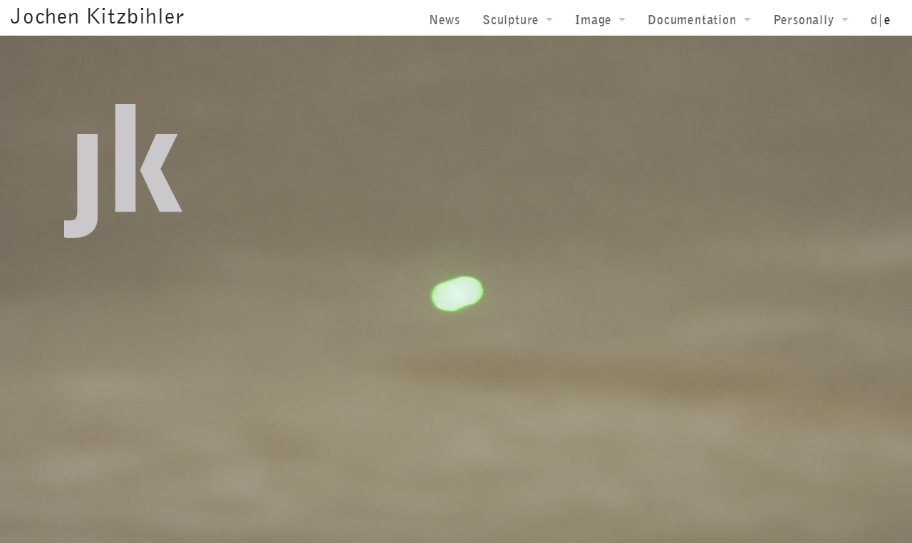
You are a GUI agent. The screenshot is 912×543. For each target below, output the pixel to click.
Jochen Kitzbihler (98, 15)
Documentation (692, 20)
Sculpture (510, 20)
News (444, 20)
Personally (803, 20)
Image (593, 20)
